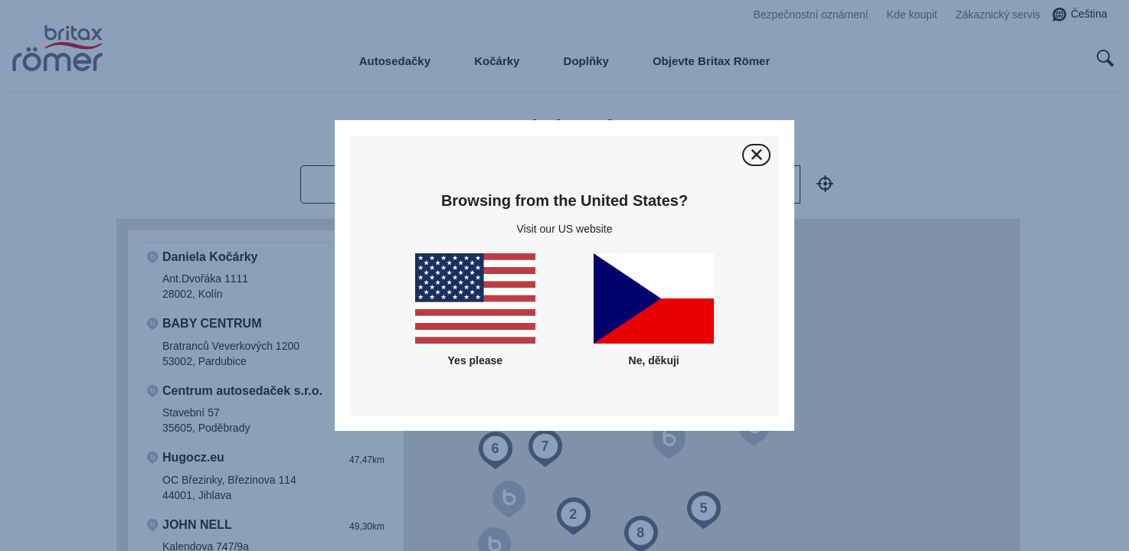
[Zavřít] (756, 155)
